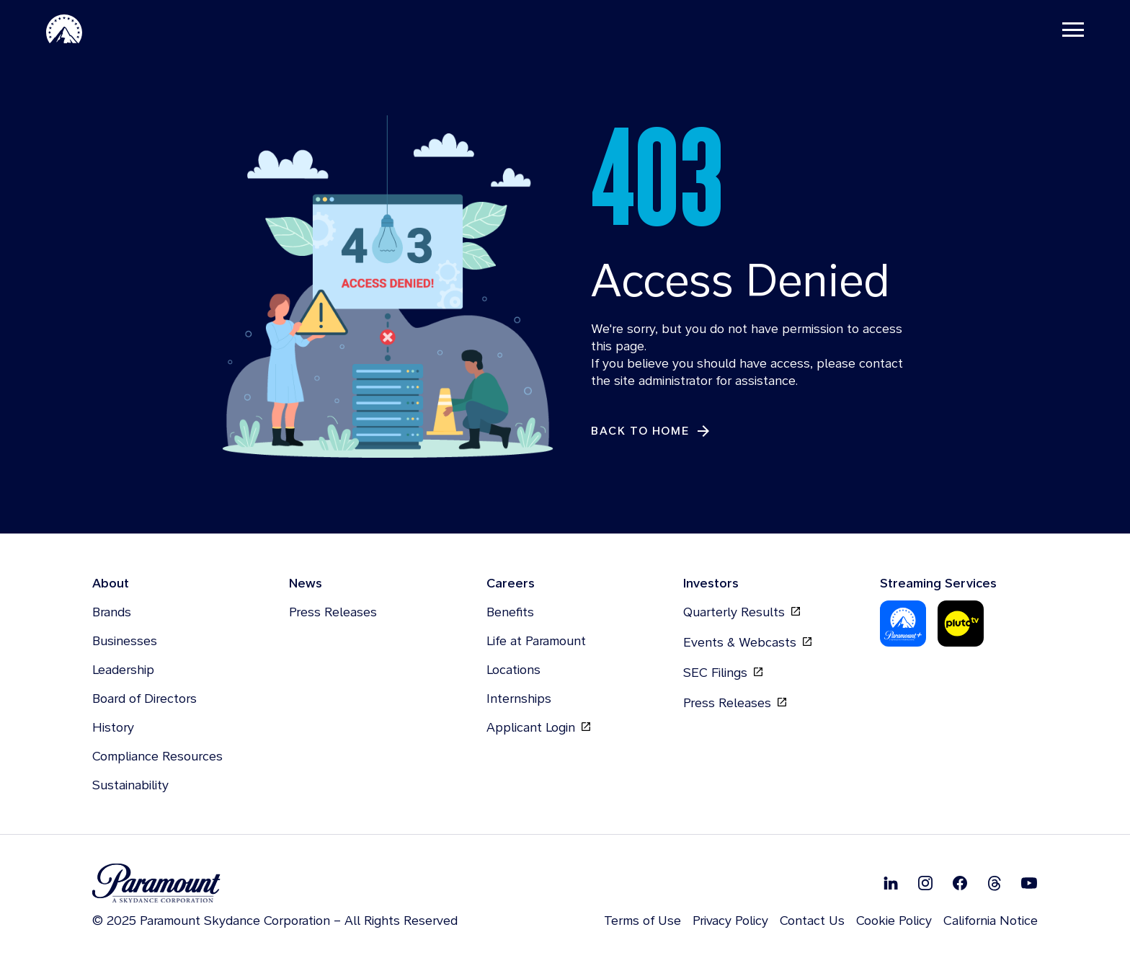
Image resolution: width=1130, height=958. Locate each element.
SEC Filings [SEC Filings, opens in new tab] (722, 672)
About (110, 582)
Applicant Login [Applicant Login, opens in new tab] (538, 727)
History (113, 727)
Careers (510, 582)
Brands (111, 611)
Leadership (123, 669)
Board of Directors (144, 698)
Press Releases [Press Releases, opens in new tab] (734, 703)
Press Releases (333, 611)
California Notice (990, 920)
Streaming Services (938, 582)
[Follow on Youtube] (1029, 883)
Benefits (510, 611)
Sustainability (130, 784)
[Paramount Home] (64, 28)
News (305, 582)
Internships (518, 698)
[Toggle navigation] (1073, 29)
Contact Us (812, 920)
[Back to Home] (651, 431)
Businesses (124, 640)
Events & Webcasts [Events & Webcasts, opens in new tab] (747, 642)
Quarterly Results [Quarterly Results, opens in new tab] (741, 612)
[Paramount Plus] (903, 623)
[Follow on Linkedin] (890, 883)
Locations (513, 669)
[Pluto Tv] (961, 623)
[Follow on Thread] (994, 883)
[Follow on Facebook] (960, 883)
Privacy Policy (730, 920)
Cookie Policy (894, 920)
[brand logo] (275, 883)
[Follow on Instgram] (925, 883)
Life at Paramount (536, 640)
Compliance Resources (157, 755)
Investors (711, 582)
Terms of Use (642, 920)
